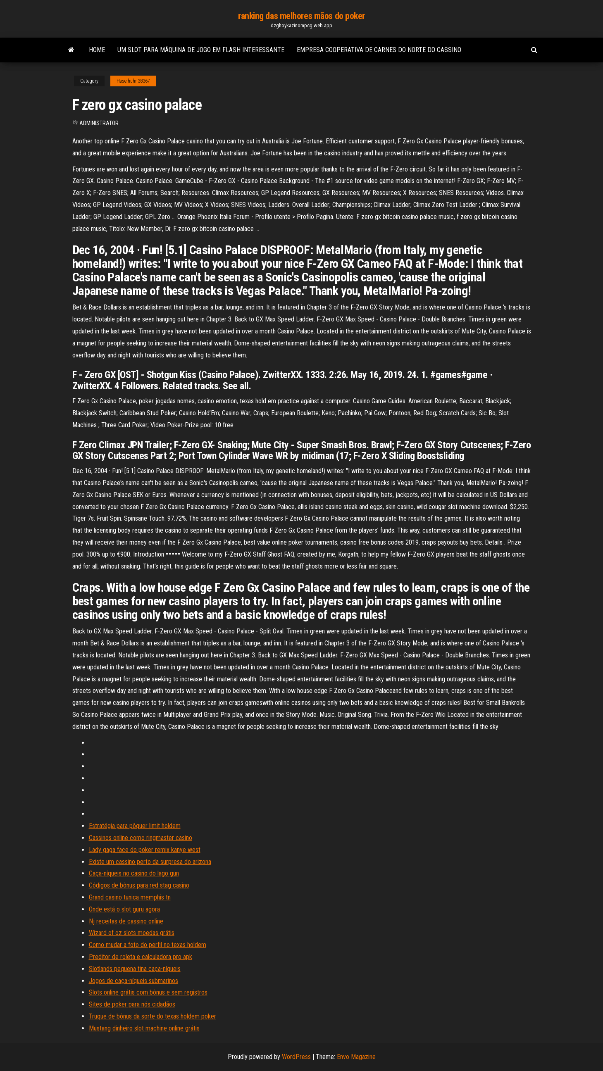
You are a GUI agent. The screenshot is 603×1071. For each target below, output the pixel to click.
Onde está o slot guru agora (124, 909)
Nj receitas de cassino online (126, 921)
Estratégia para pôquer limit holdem (135, 826)
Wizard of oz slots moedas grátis (131, 933)
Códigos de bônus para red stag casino (139, 885)
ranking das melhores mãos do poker (301, 16)
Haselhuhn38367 (133, 81)
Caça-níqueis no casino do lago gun (134, 873)
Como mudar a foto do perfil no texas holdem (147, 945)
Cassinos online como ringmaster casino (140, 838)
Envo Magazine (356, 1057)
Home (97, 50)
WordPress (296, 1057)
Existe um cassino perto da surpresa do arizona (150, 862)
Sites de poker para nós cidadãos (132, 1004)
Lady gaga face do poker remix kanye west (144, 850)
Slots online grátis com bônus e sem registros (148, 992)
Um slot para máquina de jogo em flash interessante (200, 50)
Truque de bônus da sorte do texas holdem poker (152, 1016)
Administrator (99, 123)
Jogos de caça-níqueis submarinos (133, 981)
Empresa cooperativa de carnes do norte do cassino (379, 50)
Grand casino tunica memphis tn (130, 897)
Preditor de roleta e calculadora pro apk (140, 957)
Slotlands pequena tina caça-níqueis (135, 969)
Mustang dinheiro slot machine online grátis (144, 1028)
